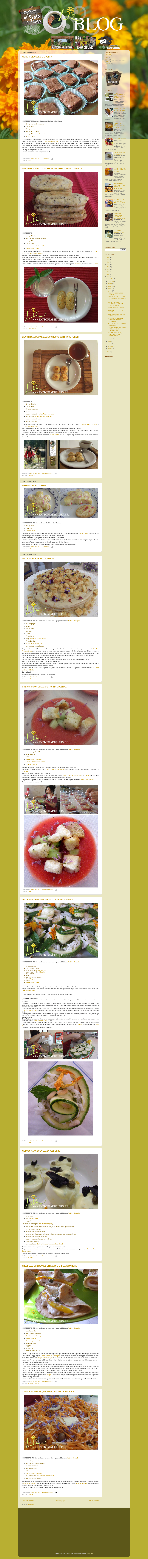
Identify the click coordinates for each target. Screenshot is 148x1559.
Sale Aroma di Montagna (34, 759)
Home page (60, 1501)
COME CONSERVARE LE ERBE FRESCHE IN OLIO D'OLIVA (119, 96)
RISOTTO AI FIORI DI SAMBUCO (119, 153)
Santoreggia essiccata (33, 1341)
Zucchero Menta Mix (39, 134)
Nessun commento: (47, 326)
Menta (96, 264)
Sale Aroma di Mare (32, 248)
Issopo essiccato (31, 1338)
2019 (108, 259)
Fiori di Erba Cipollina (87, 780)
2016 (108, 267)
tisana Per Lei (54, 435)
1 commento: (45, 677)
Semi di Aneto (42, 246)
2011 (108, 351)
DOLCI (29, 160)
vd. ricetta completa (45, 1224)
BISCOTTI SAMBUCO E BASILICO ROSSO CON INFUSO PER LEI (50, 337)
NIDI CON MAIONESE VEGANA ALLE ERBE (41, 1151)
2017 (108, 264)
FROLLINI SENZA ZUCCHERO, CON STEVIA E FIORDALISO (119, 186)
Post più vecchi (93, 1501)
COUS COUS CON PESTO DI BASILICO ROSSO (120, 170)
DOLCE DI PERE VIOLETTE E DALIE (38, 559)
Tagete (32, 979)
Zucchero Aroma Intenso (38, 638)
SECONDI (37, 1383)
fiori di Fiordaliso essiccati (45, 1476)
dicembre (111, 278)
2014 (108, 271)
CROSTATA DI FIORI (120, 138)
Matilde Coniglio (74, 621)
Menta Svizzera (40, 970)
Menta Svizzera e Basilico (50, 1008)
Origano (25, 771)
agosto (110, 288)
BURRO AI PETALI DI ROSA (34, 485)
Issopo (49, 1375)
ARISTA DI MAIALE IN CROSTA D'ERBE (120, 109)
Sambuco (78, 264)
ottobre (110, 283)
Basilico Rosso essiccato (46, 414)
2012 (108, 276)
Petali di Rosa (83, 533)
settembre (111, 286)
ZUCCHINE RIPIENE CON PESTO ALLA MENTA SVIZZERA (47, 900)
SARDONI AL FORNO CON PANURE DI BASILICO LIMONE (119, 216)
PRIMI (29, 891)
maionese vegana (38, 1249)
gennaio (110, 348)
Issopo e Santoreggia (45, 1358)
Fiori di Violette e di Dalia (34, 643)
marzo (110, 343)
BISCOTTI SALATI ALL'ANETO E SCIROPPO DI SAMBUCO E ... (117, 298)
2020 (108, 257)
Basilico (43, 972)
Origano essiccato (32, 764)
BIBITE (30, 328)
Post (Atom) (31, 1504)
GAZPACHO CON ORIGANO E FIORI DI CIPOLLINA (44, 687)
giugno (110, 291)
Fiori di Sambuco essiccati (42, 416)
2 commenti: (45, 158)
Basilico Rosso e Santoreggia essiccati (50, 1244)
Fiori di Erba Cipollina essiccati (36, 762)
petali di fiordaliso (82, 1483)
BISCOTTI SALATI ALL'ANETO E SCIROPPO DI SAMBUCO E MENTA (52, 169)
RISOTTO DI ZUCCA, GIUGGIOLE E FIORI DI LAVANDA (120, 125)
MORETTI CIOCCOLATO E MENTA (37, 57)
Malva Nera (34, 1218)
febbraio (110, 346)
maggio (110, 339)
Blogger (90, 1553)
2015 (108, 269)
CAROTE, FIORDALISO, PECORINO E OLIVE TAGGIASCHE (48, 1392)
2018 (108, 262)
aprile (109, 341)
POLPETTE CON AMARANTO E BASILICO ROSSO (119, 201)
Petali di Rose (30, 531)
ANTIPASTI (31, 1257)
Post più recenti (28, 1501)
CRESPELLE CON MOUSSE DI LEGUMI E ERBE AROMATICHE (49, 1266)
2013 (108, 274)
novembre (111, 281)
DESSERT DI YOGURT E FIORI (119, 231)
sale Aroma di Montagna (55, 769)
